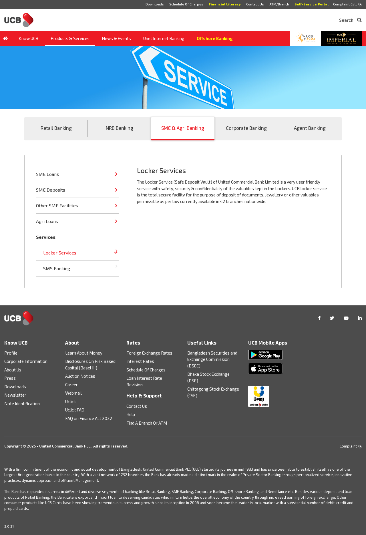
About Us (12, 369)
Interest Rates (140, 361)
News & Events (116, 38)
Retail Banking (56, 128)
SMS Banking (56, 268)
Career (71, 384)
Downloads (155, 4)
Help (130, 414)
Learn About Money (83, 352)
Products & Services (70, 38)
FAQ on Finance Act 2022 (88, 418)
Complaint (351, 446)
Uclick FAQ (74, 409)
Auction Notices (80, 376)
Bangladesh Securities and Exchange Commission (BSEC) (212, 359)
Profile (10, 352)
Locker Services (59, 252)
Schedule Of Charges (186, 4)
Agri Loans (47, 221)
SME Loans (47, 174)
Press (10, 378)
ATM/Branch (279, 4)
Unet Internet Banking (163, 38)
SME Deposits (50, 189)
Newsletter (15, 394)
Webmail (73, 392)
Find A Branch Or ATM (146, 422)
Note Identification (22, 403)
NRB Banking (119, 128)
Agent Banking (310, 128)
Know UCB (28, 38)
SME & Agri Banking (182, 128)
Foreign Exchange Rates (149, 352)
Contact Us (255, 4)
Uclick (70, 401)
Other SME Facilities (57, 205)
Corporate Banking (246, 128)
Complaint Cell (347, 4)
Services (45, 237)
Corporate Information (25, 361)
